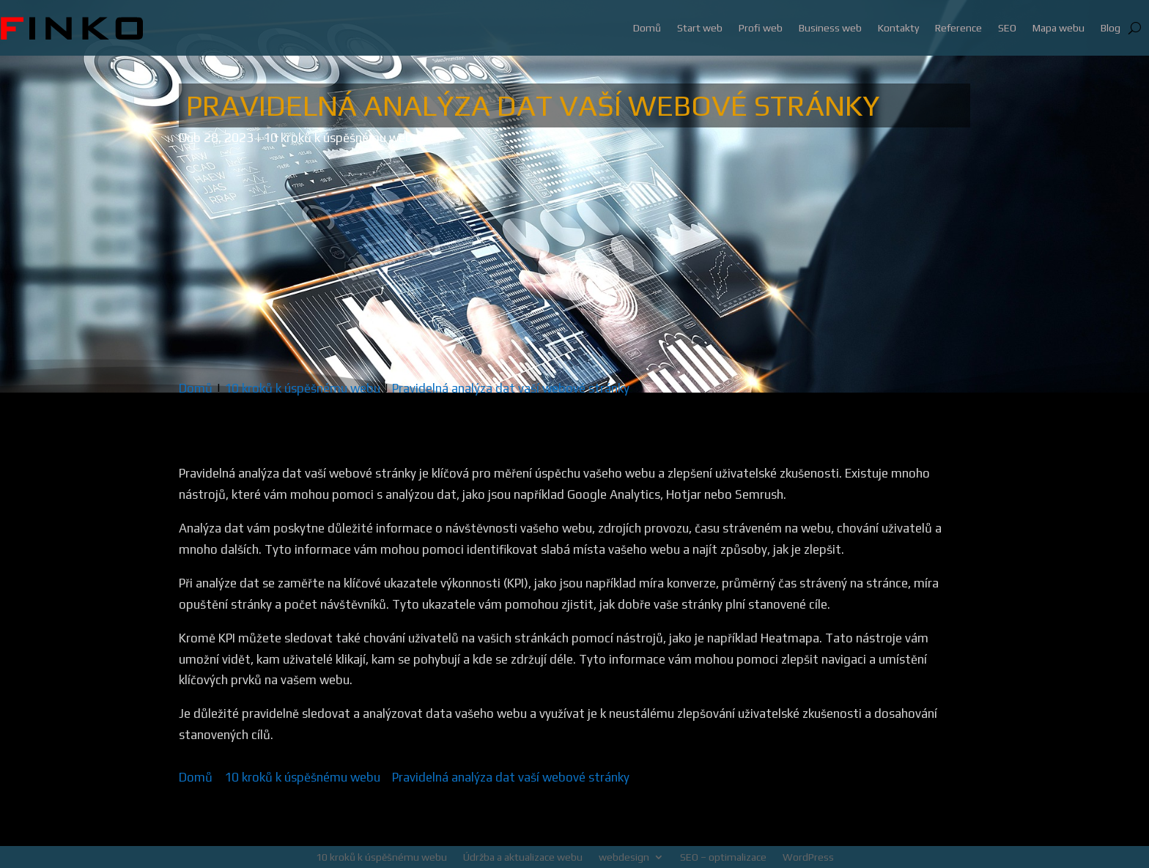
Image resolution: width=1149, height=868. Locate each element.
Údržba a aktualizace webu (523, 856)
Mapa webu (1058, 28)
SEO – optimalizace (723, 856)
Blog (1110, 28)
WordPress (808, 856)
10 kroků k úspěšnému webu (341, 137)
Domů (647, 28)
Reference (958, 28)
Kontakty (898, 28)
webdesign (624, 856)
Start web (700, 28)
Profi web (761, 28)
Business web (830, 28)
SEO (1007, 28)
